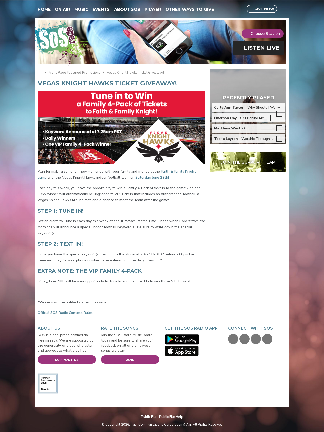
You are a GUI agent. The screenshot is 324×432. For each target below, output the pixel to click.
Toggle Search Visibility (283, 9)
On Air (62, 9)
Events (101, 9)
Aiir (188, 424)
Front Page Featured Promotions (74, 72)
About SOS (127, 9)
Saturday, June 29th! (152, 177)
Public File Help (171, 417)
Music (81, 9)
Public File (149, 417)
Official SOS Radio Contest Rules (65, 312)
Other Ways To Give (190, 9)
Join (130, 360)
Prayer (153, 9)
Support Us (67, 360)
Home (44, 9)
